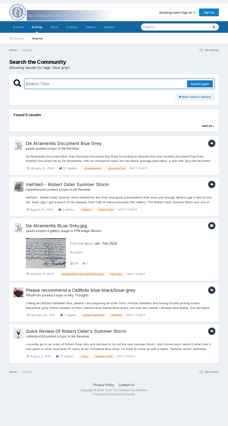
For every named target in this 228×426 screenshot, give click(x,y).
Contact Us (126, 385)
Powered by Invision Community (114, 394)
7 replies (68, 315)
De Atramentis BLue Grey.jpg (56, 225)
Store (54, 27)
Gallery (91, 27)
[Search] (163, 27)
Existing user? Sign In (177, 12)
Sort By (208, 126)
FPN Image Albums (87, 231)
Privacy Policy (104, 385)
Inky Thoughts (78, 295)
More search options (195, 97)
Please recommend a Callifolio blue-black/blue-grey (80, 290)
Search (37, 38)
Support (109, 27)
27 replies (68, 168)
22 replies (64, 356)
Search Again (200, 84)
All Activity (17, 38)
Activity (37, 29)
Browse (18, 27)
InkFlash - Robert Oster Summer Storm (67, 184)
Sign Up (209, 12)
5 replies (66, 209)
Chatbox (72, 27)
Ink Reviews (70, 148)
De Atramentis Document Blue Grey (64, 143)
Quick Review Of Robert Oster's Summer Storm (76, 331)
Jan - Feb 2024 (105, 243)
